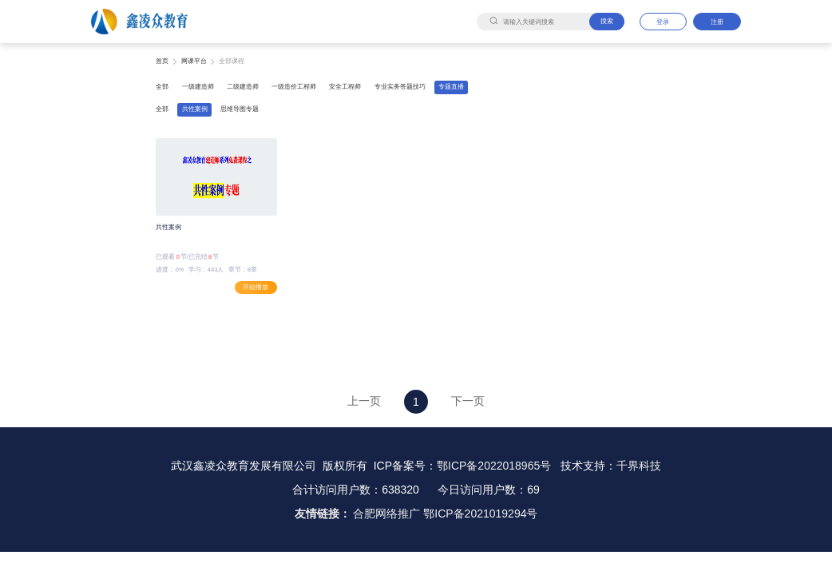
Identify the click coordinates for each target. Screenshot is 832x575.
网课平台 (194, 61)
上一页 (364, 401)
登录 (662, 22)
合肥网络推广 (386, 513)
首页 (162, 61)
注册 (717, 22)
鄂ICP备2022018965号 (494, 465)
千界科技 (638, 465)
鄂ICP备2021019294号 (480, 513)
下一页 (468, 401)
